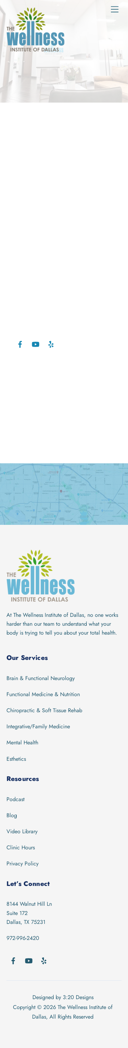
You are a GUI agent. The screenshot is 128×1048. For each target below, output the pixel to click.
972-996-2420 (22, 938)
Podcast (15, 799)
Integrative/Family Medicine (38, 726)
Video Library (22, 831)
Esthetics (16, 759)
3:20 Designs (78, 997)
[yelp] (51, 343)
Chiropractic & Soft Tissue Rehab (44, 710)
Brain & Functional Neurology (40, 678)
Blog (11, 815)
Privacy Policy (22, 863)
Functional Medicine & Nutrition (43, 694)
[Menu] (115, 9)
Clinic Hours (20, 847)
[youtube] (35, 343)
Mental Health (22, 742)
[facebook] (20, 343)
